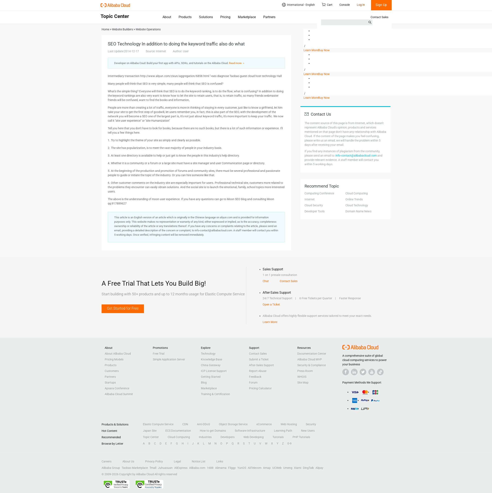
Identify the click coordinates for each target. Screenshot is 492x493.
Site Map (302, 382)
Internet (310, 199)
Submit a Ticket (259, 359)
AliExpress (180, 467)
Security (311, 424)
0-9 (289, 443)
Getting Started (211, 376)
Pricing (225, 17)
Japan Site (149, 430)
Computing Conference (319, 193)
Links (219, 461)
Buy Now (324, 50)
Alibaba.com (197, 467)
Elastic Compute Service (158, 424)
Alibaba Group (111, 467)
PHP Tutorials (301, 437)
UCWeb (277, 467)
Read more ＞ (237, 63)
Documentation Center (311, 353)
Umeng (287, 467)
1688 (210, 467)
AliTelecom (254, 467)
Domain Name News (358, 211)
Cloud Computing (356, 193)
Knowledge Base (211, 359)
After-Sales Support (261, 365)
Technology (208, 353)
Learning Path (283, 430)
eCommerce (264, 424)
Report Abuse (257, 371)
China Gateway (211, 365)
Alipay (319, 467)
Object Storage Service (233, 424)
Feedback (255, 376)
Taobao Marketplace (135, 467)
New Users (308, 430)
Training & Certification (215, 394)
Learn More (310, 50)
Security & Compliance (311, 365)
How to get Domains (213, 430)
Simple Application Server (169, 359)
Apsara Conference (117, 388)
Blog (204, 382)
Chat (266, 281)
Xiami (297, 467)
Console (344, 4)
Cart (327, 4)
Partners (269, 17)
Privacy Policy (154, 461)
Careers (106, 461)
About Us (128, 461)
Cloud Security (314, 205)
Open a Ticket (271, 304)
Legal (177, 461)
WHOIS (301, 376)
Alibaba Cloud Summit (119, 394)
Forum (253, 382)
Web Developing (253, 437)
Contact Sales (379, 17)
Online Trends (354, 199)
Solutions (206, 17)
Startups (110, 382)
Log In (361, 4)
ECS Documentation (178, 430)
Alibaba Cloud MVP (309, 359)
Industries (205, 437)
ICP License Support (214, 371)
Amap (267, 467)
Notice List (198, 461)
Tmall (152, 467)
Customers (112, 371)
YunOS (241, 467)
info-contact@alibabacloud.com (356, 155)
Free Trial (158, 353)
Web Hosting (289, 424)
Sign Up (381, 5)
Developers (228, 437)
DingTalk (308, 467)
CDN (185, 424)
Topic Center (151, 437)
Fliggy (232, 467)
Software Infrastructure (250, 430)
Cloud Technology (356, 205)
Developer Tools (315, 211)
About (166, 17)
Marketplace (247, 17)
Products (185, 17)
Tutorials (278, 437)
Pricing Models (114, 359)
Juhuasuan (165, 467)
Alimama (220, 467)
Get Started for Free (123, 308)
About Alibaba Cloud (118, 353)
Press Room (305, 371)
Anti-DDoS (203, 424)
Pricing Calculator (260, 388)
